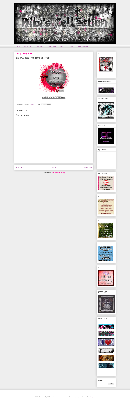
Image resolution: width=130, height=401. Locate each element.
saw (80, 397)
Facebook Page (51, 46)
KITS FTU (63, 46)
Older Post (88, 167)
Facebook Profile (83, 46)
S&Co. (72, 46)
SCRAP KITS (39, 46)
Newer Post (20, 167)
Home (18, 46)
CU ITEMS (27, 46)
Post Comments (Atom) (58, 172)
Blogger (92, 397)
